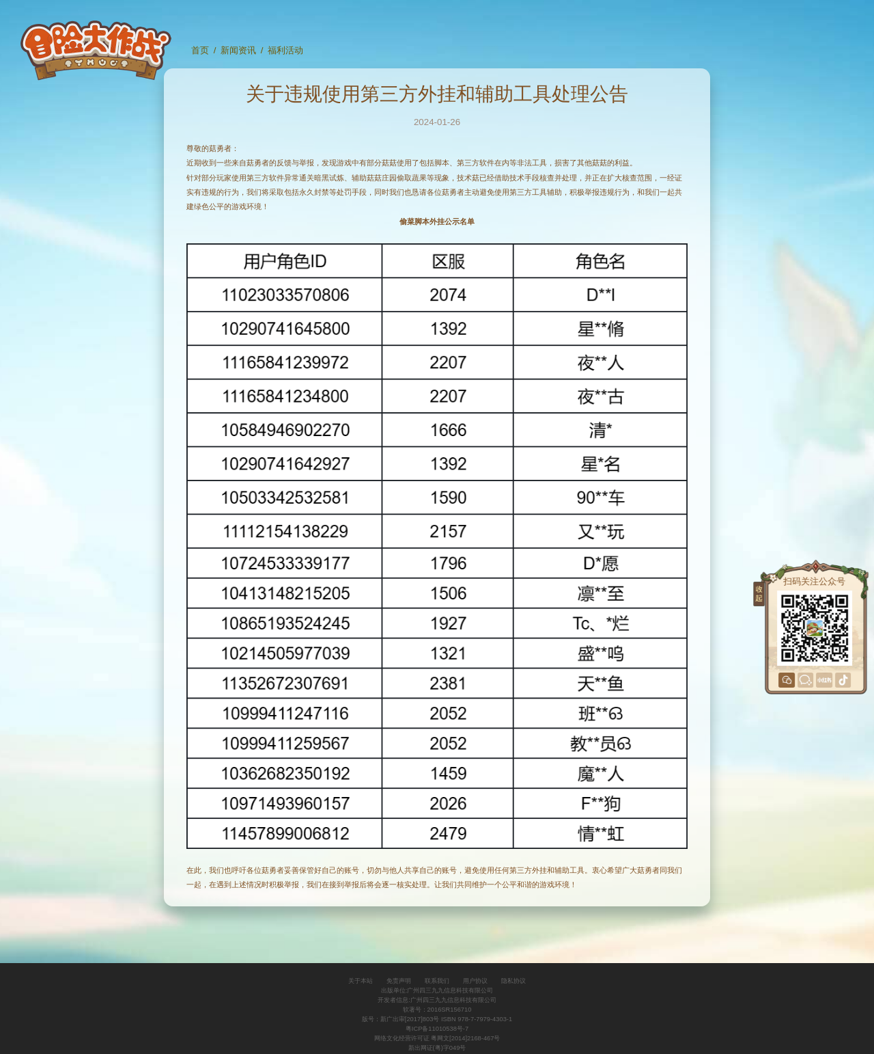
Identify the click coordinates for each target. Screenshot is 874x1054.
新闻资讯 (238, 50)
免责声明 (398, 980)
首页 (200, 50)
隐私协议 (513, 980)
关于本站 (360, 980)
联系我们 (437, 980)
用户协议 (475, 980)
